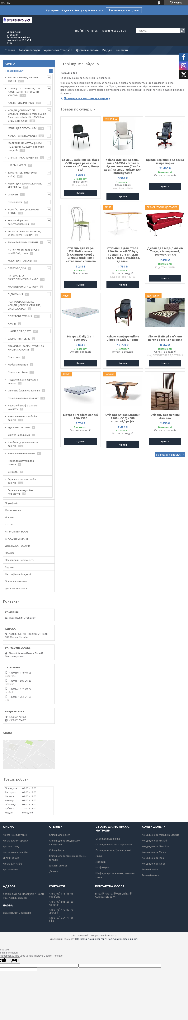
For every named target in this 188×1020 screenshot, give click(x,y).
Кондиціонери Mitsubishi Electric (160, 834)
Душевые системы (19, 427)
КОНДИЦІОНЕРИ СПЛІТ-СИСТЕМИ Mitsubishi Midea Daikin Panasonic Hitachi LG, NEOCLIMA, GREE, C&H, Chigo (27, 115)
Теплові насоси (150, 875)
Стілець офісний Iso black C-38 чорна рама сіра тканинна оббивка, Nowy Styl (80, 164)
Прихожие (14, 357)
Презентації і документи (19, 560)
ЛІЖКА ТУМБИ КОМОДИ (22, 135)
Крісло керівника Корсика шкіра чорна (165, 161)
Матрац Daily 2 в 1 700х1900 (80, 338)
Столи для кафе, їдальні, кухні (113, 850)
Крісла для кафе (12, 863)
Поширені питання (16, 581)
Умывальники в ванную (21, 453)
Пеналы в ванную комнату (23, 398)
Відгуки (107, 50)
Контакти (122, 50)
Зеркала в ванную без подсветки (20, 492)
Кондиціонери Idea (153, 857)
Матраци (101, 861)
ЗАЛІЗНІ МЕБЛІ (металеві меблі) (22, 174)
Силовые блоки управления (24, 390)
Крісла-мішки (10, 869)
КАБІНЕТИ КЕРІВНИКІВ (21, 102)
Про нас (9, 553)
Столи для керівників (108, 838)
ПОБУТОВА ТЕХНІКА (20, 316)
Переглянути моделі (124, 10)
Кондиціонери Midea (154, 852)
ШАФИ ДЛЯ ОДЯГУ (19, 331)
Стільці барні (56, 850)
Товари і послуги (29, 50)
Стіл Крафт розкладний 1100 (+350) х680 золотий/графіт (122, 418)
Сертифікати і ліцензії (18, 574)
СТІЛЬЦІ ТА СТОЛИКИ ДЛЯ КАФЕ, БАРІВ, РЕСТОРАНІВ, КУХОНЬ (24, 92)
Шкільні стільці (58, 865)
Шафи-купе (102, 867)
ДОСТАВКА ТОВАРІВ (17, 545)
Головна (10, 50)
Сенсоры (13, 471)
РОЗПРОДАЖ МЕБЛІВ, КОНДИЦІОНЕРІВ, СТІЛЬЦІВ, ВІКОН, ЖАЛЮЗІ (24, 305)
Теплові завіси (150, 869)
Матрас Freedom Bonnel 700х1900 (80, 416)
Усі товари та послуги (168, 454)
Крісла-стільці (11, 846)
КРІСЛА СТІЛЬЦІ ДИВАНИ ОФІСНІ (23, 79)
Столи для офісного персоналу (114, 844)
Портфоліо (11, 503)
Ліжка (99, 856)
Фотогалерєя (13, 510)
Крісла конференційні (15, 852)
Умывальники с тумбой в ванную (22, 418)
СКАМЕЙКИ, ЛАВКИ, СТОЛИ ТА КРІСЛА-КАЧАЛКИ (26, 348)
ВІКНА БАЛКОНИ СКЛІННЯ (23, 242)
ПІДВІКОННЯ (15, 294)
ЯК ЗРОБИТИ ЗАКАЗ (16, 531)
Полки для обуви (18, 372)
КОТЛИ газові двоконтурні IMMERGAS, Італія (24, 251)
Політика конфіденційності (123, 939)
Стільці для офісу (59, 834)
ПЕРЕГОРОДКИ (17, 268)
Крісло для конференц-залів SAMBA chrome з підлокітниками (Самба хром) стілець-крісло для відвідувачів (122, 166)
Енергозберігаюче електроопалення (18, 222)
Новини (9, 517)
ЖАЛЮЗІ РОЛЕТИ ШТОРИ (23, 286)
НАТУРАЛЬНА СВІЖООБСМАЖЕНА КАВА (23, 277)
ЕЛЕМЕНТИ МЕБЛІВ (19, 338)
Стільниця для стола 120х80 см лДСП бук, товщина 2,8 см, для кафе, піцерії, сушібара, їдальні (123, 254)
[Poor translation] (14, 960)
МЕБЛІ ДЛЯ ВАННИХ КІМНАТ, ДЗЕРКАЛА (25, 185)
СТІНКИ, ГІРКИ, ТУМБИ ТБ (23, 157)
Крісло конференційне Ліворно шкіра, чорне (122, 338)
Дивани (53, 871)
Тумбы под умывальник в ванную (23, 444)
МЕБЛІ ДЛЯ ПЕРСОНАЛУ (22, 128)
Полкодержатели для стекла (21, 462)
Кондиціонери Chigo (154, 863)
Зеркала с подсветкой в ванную (22, 481)
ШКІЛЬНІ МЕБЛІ (17, 165)
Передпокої (15, 202)
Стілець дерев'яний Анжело (165, 416)
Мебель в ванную (18, 364)
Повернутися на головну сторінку (87, 98)
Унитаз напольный (19, 435)
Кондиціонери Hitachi (154, 840)
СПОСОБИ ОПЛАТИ (16, 538)
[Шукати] (182, 30)
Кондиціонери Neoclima (155, 846)
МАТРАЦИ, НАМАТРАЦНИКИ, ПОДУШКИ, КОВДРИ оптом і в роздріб (26, 146)
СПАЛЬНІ (13, 194)
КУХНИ (12, 323)
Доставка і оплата (87, 50)
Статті (9, 524)
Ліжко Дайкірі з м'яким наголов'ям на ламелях (165, 338)
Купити (81, 193)
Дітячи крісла (11, 857)
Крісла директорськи (15, 840)
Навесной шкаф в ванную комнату (23, 407)
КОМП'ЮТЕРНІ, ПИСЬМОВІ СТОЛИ (23, 211)
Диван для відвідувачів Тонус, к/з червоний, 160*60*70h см (165, 251)
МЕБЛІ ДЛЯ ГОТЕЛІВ (20, 260)
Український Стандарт (58, 50)
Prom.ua (112, 935)
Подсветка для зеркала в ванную (23, 381)
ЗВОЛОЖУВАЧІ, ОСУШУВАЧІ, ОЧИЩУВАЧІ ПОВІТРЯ (24, 233)
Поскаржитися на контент (91, 939)
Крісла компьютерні (15, 834)
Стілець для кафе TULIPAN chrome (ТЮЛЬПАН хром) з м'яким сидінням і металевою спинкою (80, 254)
